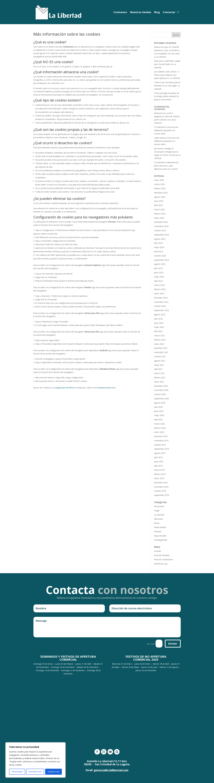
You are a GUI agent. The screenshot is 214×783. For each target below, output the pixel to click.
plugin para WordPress (66, 387)
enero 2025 (159, 218)
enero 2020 (159, 432)
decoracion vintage (162, 148)
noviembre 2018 (161, 486)
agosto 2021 (159, 360)
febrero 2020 (160, 428)
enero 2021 (159, 381)
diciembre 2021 (161, 348)
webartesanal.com (107, 387)
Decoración (159, 506)
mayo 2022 (159, 327)
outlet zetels (159, 138)
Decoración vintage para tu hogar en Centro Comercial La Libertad (167, 155)
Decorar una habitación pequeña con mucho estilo (166, 130)
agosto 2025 (159, 197)
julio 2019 (158, 457)
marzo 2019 (159, 470)
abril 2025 (158, 205)
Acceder (157, 551)
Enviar (172, 643)
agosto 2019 (159, 453)
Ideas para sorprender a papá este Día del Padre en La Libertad (167, 64)
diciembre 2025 (161, 192)
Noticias (157, 531)
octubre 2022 (160, 306)
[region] (35, 760)
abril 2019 (158, 465)
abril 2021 (158, 369)
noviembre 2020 (161, 390)
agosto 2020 (159, 402)
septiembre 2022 (161, 310)
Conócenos (120, 12)
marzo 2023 (159, 285)
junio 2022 (158, 323)
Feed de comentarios (163, 559)
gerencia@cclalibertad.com (111, 770)
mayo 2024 (159, 247)
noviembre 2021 (161, 352)
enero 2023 (159, 293)
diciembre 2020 (161, 386)
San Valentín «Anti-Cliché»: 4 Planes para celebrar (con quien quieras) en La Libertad (167, 75)
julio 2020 (158, 407)
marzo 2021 (159, 373)
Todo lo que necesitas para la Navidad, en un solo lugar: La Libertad (167, 85)
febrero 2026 (160, 188)
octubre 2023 (160, 255)
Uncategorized (160, 540)
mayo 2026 (159, 180)
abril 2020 (158, 419)
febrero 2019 (160, 474)
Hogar (157, 510)
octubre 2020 (160, 394)
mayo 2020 (159, 415)
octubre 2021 (160, 356)
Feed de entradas (162, 555)
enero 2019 (159, 478)
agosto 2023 (159, 264)
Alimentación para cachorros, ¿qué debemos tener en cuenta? (166, 165)
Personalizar (17, 771)
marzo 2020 (159, 423)
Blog (157, 12)
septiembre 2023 (161, 260)
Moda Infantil (160, 527)
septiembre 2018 (161, 495)
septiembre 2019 (161, 449)
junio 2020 (158, 411)
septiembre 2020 (161, 398)
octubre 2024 (160, 230)
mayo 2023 (159, 276)
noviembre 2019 (161, 440)
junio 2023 (158, 272)
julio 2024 (158, 243)
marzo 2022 (159, 335)
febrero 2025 (160, 213)
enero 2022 (159, 344)
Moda (156, 523)
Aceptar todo (53, 771)
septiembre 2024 (161, 234)
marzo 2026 (159, 184)
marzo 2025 (159, 209)
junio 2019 (158, 461)
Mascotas (158, 519)
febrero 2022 (160, 339)
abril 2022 (158, 331)
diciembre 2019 (161, 436)
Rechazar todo (35, 771)
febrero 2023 (160, 289)
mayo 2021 (159, 365)
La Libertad (159, 514)
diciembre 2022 (161, 297)
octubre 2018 (160, 491)
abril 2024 (158, 251)
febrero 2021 (160, 377)
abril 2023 (158, 281)
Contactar (169, 12)
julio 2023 (158, 268)
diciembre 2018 (161, 482)
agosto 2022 (159, 314)
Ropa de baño (160, 535)
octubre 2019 (160, 444)
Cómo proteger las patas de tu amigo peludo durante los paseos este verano (166, 96)
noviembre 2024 (161, 226)
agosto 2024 (159, 239)
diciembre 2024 (161, 222)
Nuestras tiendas (140, 12)
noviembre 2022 (161, 302)
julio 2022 (158, 318)
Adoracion (158, 113)
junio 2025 (158, 201)
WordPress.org (160, 563)
